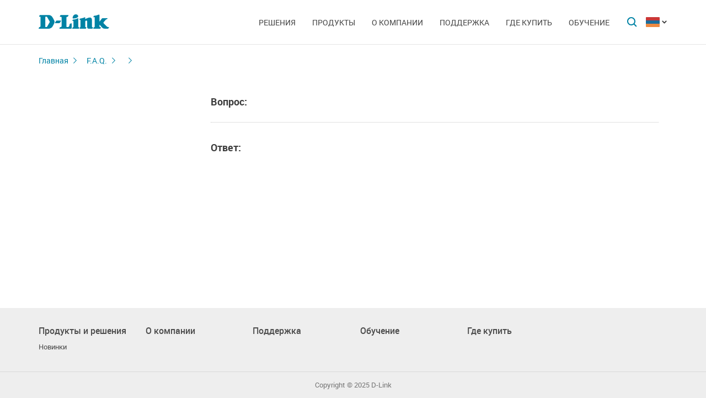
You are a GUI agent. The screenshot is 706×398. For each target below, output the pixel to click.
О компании (397, 22)
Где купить (529, 22)
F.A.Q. (97, 60)
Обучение (589, 22)
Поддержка (464, 22)
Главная (53, 60)
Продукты (333, 22)
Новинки (53, 347)
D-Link (381, 385)
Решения (277, 22)
